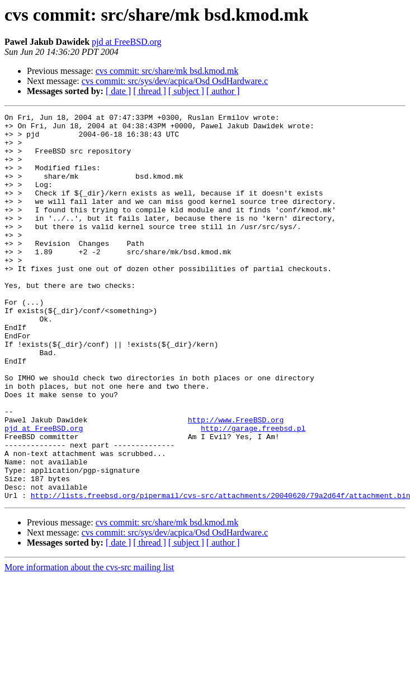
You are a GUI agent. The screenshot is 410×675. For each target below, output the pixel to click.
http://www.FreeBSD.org (236, 482)
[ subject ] (186, 91)
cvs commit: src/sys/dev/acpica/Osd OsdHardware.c (175, 81)
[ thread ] (149, 91)
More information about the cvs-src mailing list (89, 644)
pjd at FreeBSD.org (127, 41)
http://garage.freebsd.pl (253, 492)
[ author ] (223, 91)
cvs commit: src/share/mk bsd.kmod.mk (167, 71)
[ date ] (118, 91)
